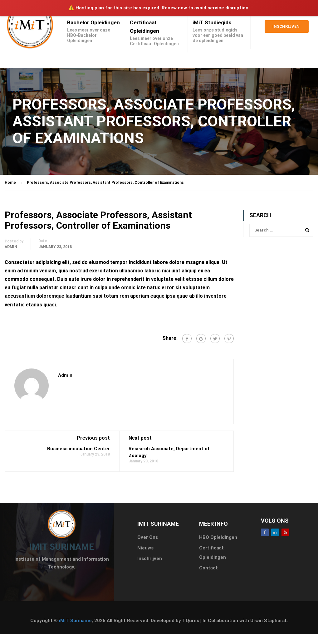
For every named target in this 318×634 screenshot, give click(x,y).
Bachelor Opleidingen (93, 22)
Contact (208, 568)
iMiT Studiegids (212, 22)
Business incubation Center (78, 448)
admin (11, 247)
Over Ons (147, 537)
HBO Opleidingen (218, 537)
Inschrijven (286, 28)
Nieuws (145, 548)
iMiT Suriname (75, 620)
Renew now (174, 8)
